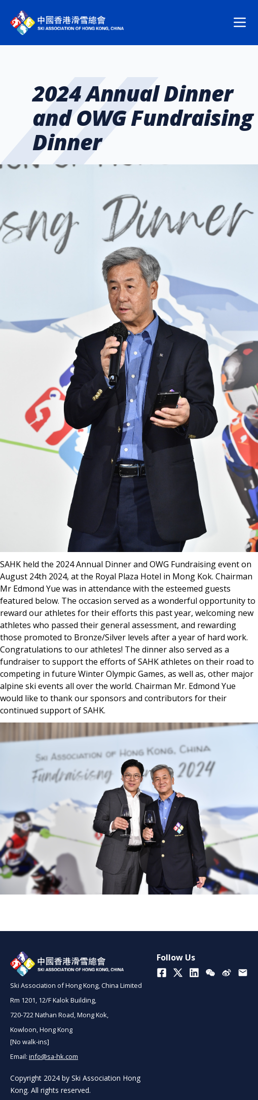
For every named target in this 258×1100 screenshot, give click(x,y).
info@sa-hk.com (53, 1056)
